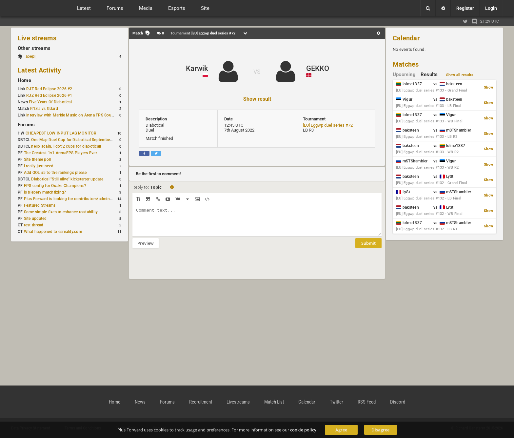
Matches (406, 64)
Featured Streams (40, 205)
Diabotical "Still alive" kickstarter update (67, 179)
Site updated (35, 218)
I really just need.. (40, 166)
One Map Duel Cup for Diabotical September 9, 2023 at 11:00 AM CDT (95, 139)
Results (429, 74)
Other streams (34, 48)
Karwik (197, 68)
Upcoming (404, 74)
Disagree (380, 430)
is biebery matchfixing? (45, 192)
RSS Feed (367, 402)
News (140, 402)
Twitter (336, 402)
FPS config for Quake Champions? (55, 185)
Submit (368, 248)
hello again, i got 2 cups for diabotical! (66, 146)
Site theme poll (37, 159)
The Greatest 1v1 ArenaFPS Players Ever (60, 153)
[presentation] (182, 268)
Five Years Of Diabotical (50, 102)
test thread (34, 225)
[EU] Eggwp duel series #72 (328, 125)
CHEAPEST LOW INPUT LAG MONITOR (61, 133)
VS (257, 71)
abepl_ (31, 56)
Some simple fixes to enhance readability (61, 212)
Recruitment (200, 402)
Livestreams (238, 402)
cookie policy (303, 430)
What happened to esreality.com (53, 231)
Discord (397, 402)
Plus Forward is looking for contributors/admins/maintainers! (80, 199)
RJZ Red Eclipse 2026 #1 (49, 95)
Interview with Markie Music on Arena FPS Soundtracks (76, 115)
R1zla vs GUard (44, 108)
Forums (26, 125)
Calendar (406, 38)
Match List (274, 402)
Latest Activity (39, 70)
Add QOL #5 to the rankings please (55, 172)
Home (24, 80)
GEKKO (317, 68)
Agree (341, 430)
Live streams (37, 38)
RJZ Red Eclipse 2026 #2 (49, 89)
